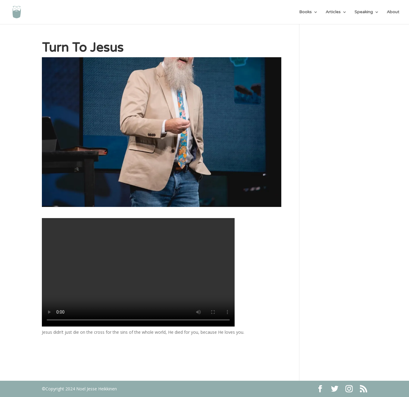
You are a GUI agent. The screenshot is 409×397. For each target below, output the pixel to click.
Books (305, 12)
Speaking (363, 12)
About (393, 12)
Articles (333, 12)
